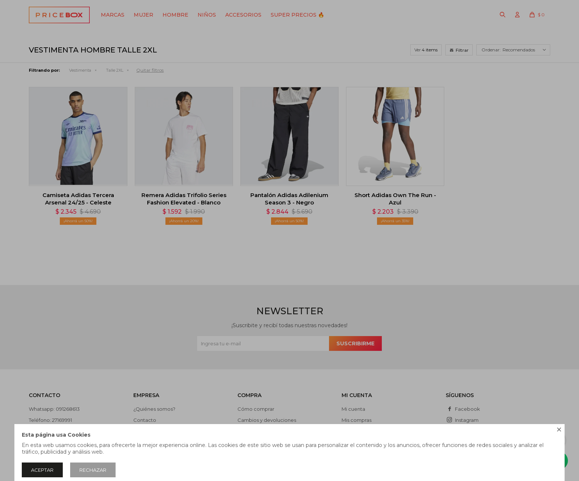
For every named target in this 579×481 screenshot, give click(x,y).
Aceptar (42, 470)
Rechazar (92, 470)
